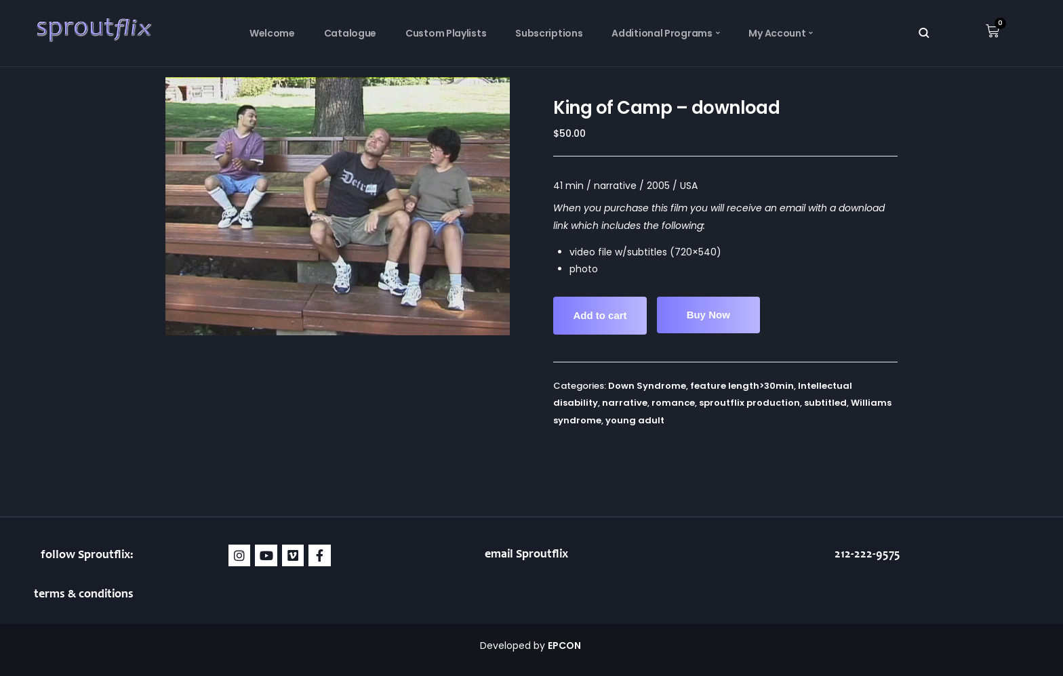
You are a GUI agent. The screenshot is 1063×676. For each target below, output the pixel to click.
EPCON (565, 645)
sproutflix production (749, 402)
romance (673, 402)
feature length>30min (742, 385)
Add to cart (599, 315)
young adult (634, 420)
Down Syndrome (647, 385)
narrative (624, 402)
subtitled (825, 402)
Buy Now (708, 314)
